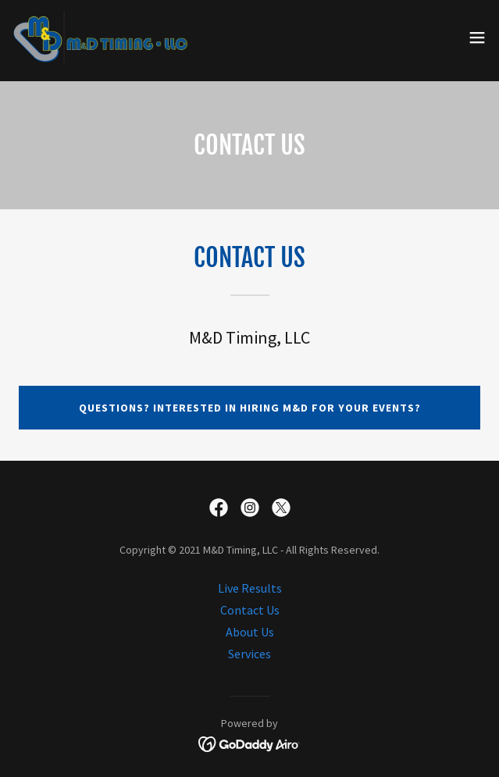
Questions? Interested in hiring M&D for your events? (250, 408)
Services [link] (249, 653)
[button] (477, 37)
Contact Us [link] (250, 610)
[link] (99, 37)
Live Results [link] (250, 588)
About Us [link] (250, 632)
